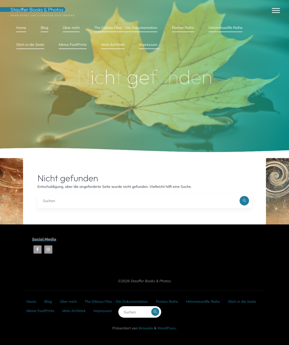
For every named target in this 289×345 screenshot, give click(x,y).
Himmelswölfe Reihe (203, 301)
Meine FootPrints (40, 310)
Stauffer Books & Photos (36, 9)
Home (31, 301)
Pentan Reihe (167, 301)
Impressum (102, 310)
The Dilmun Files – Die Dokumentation (116, 301)
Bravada (145, 328)
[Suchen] (244, 200)
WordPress (166, 328)
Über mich (68, 301)
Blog (48, 301)
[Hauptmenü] (276, 10)
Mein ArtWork (74, 310)
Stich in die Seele (242, 301)
